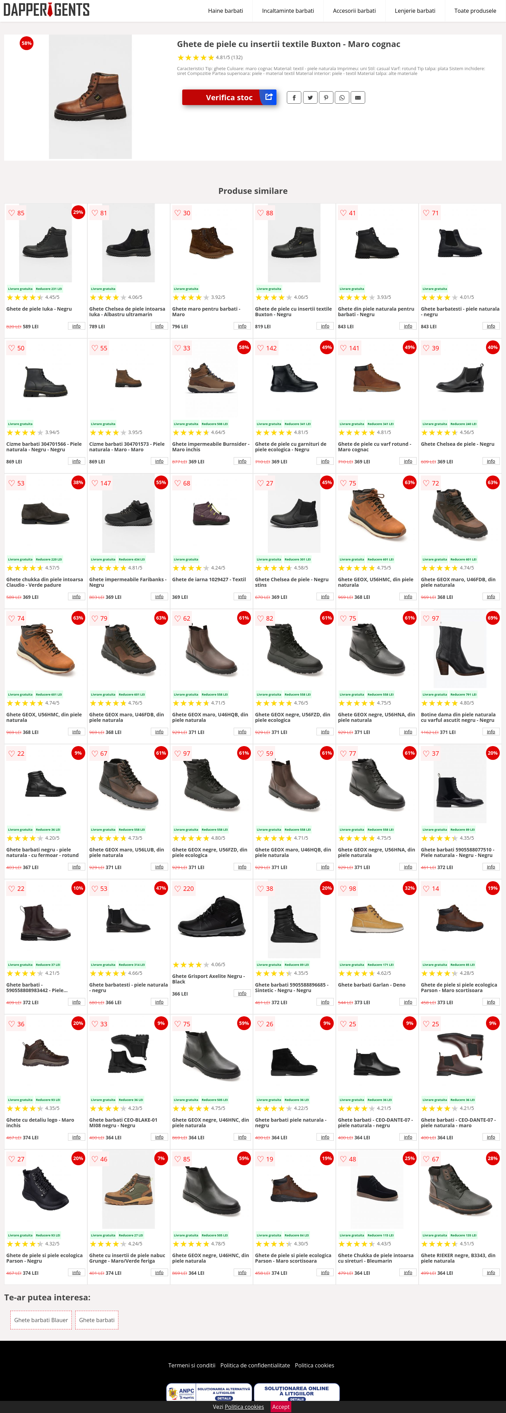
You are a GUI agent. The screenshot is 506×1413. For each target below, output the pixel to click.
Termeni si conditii (192, 1365)
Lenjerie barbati (415, 11)
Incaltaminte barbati (288, 11)
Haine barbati (225, 11)
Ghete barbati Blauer (41, 1320)
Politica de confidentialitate (255, 1365)
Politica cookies (314, 1365)
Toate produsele (475, 11)
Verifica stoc (241, 97)
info (76, 326)
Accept (281, 1407)
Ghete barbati (97, 1320)
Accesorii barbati (354, 11)
